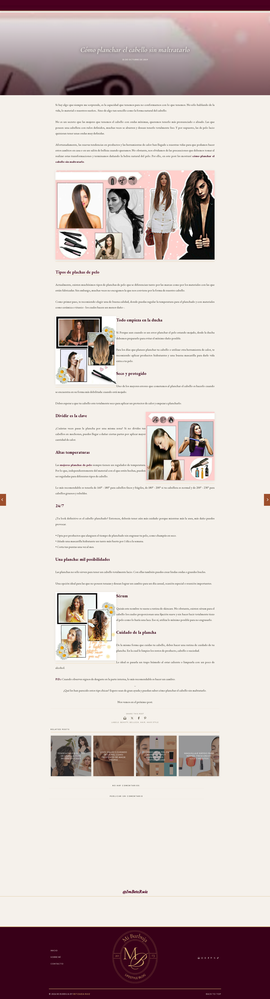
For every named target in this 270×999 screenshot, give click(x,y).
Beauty (124, 722)
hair (143, 722)
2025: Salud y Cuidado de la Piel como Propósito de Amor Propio (113, 756)
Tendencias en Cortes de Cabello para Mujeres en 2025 (71, 756)
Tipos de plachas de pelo (77, 272)
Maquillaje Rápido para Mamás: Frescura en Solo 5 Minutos (199, 756)
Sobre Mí (56, 957)
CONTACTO (57, 964)
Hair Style (153, 722)
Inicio (54, 950)
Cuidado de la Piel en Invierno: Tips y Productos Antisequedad (156, 756)
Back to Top (213, 994)
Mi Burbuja (63, 994)
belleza (134, 722)
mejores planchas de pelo (76, 465)
